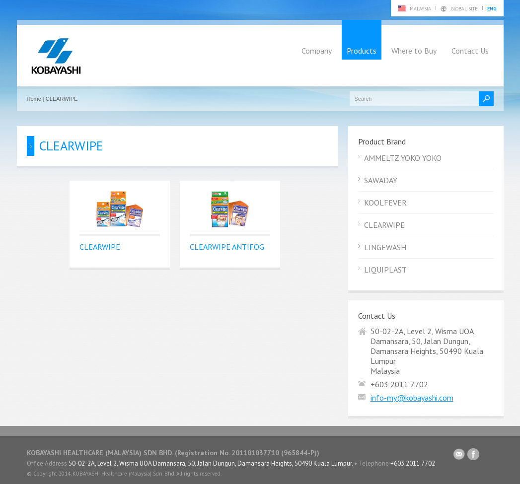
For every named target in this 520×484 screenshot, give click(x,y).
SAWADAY (380, 180)
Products (361, 51)
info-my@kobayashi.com (412, 398)
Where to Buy (414, 51)
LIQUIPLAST (385, 270)
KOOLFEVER (385, 202)
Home (34, 99)
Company (316, 51)
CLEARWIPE (62, 99)
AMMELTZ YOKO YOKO (403, 158)
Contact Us (470, 51)
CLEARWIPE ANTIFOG (227, 247)
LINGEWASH (385, 247)
